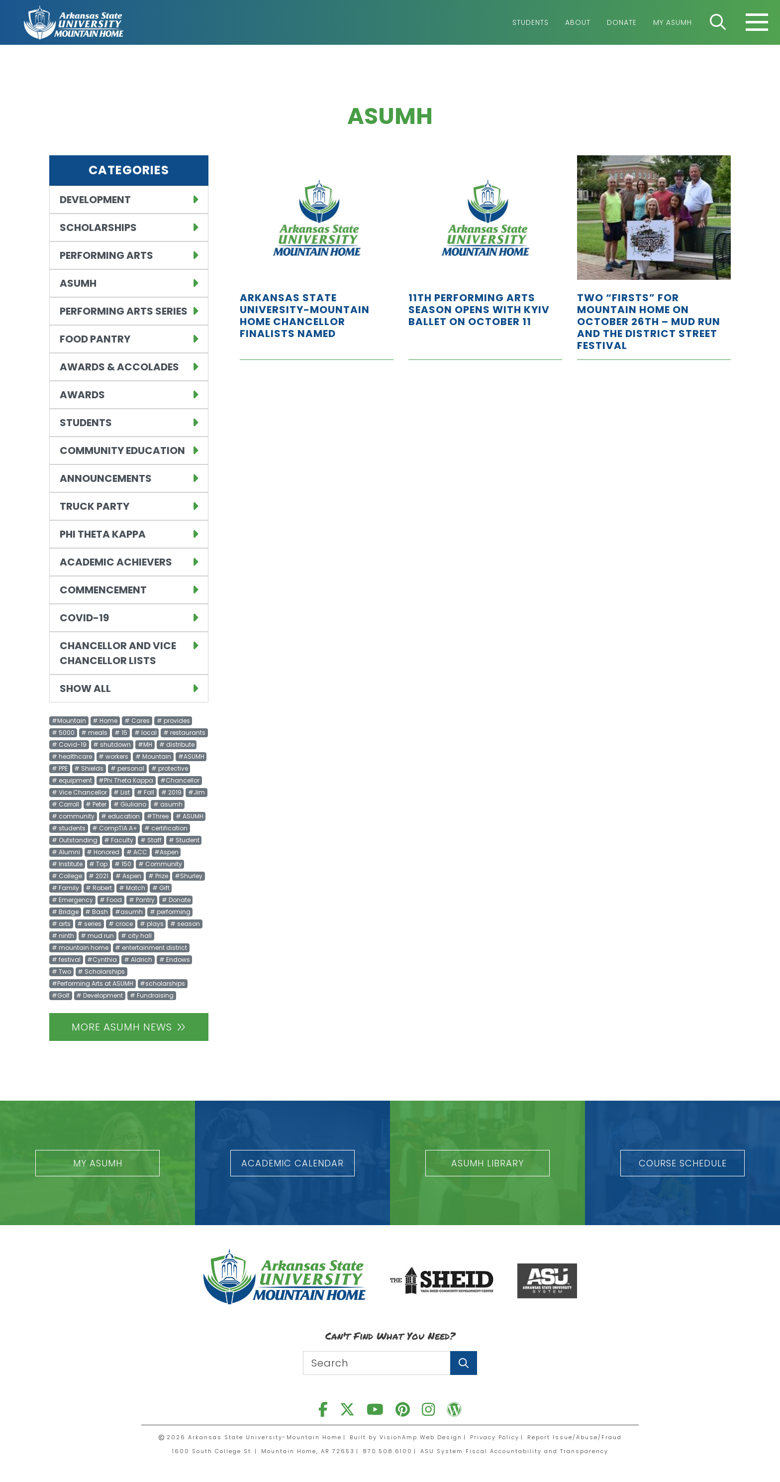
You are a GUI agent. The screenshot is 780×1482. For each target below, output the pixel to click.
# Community (160, 864)
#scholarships (162, 983)
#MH (145, 744)
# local (145, 732)
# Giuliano (129, 804)
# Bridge (65, 912)
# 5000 (63, 732)
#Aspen (166, 852)
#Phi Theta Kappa (125, 780)
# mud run (97, 935)
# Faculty (118, 840)
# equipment (72, 780)
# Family (65, 888)
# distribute (177, 744)
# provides (173, 720)
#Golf (61, 995)
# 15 (120, 732)
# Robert (99, 888)
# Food (110, 900)
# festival (66, 959)
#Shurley (188, 876)
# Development (99, 995)
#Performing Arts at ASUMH (92, 983)
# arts (61, 923)
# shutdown (112, 744)
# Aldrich (138, 959)
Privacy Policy (494, 1437)
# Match (132, 888)
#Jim (196, 792)
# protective (169, 768)
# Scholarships (101, 971)
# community (73, 816)
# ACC (136, 852)
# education (120, 816)
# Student (184, 840)
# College (67, 876)
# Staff (151, 840)
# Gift (161, 888)
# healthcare (72, 756)
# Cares (137, 720)
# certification (166, 828)
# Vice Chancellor (79, 792)
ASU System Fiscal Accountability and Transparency (514, 1451)
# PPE (60, 768)
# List (121, 792)
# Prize (158, 876)
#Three (158, 816)
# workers (113, 756)
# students (69, 828)
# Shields (88, 768)
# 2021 (98, 876)
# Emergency (72, 900)
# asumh (168, 804)
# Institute (67, 864)
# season (185, 923)
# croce (120, 923)
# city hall (136, 935)
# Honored (103, 852)
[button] (97, 1163)
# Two (61, 971)
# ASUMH (189, 816)
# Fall (145, 792)
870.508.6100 (387, 1451)
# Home (105, 720)
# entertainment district (151, 947)
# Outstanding (75, 840)
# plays (152, 923)
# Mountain (153, 756)
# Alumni (66, 852)
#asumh (129, 912)
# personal (127, 768)
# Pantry (142, 900)
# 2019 (171, 792)
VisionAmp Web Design (421, 1437)
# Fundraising (152, 995)
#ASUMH (191, 756)
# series (89, 923)
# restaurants (184, 732)
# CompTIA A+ (114, 828)
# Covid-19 (69, 744)
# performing (170, 912)
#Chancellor (179, 780)
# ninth (63, 935)
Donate (622, 22)
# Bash (96, 912)
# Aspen (128, 876)
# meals (94, 732)
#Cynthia (102, 959)
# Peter (96, 804)
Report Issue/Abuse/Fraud (574, 1437)
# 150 (122, 864)
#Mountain (69, 720)
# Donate (176, 900)
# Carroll (65, 804)
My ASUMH (672, 22)
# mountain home (80, 947)
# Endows (174, 959)
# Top (98, 864)
